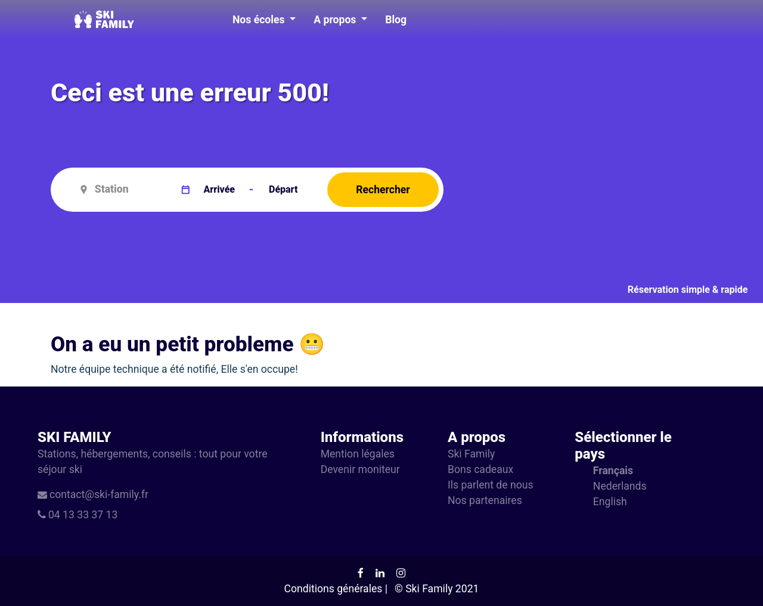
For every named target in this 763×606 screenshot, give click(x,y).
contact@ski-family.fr (98, 494)
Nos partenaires (485, 500)
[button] (264, 20)
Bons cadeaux (480, 469)
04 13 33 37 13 (82, 515)
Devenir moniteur (360, 469)
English (610, 502)
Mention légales (358, 454)
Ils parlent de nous (491, 485)
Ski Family (471, 454)
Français (613, 471)
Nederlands (620, 486)
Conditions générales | (335, 589)
